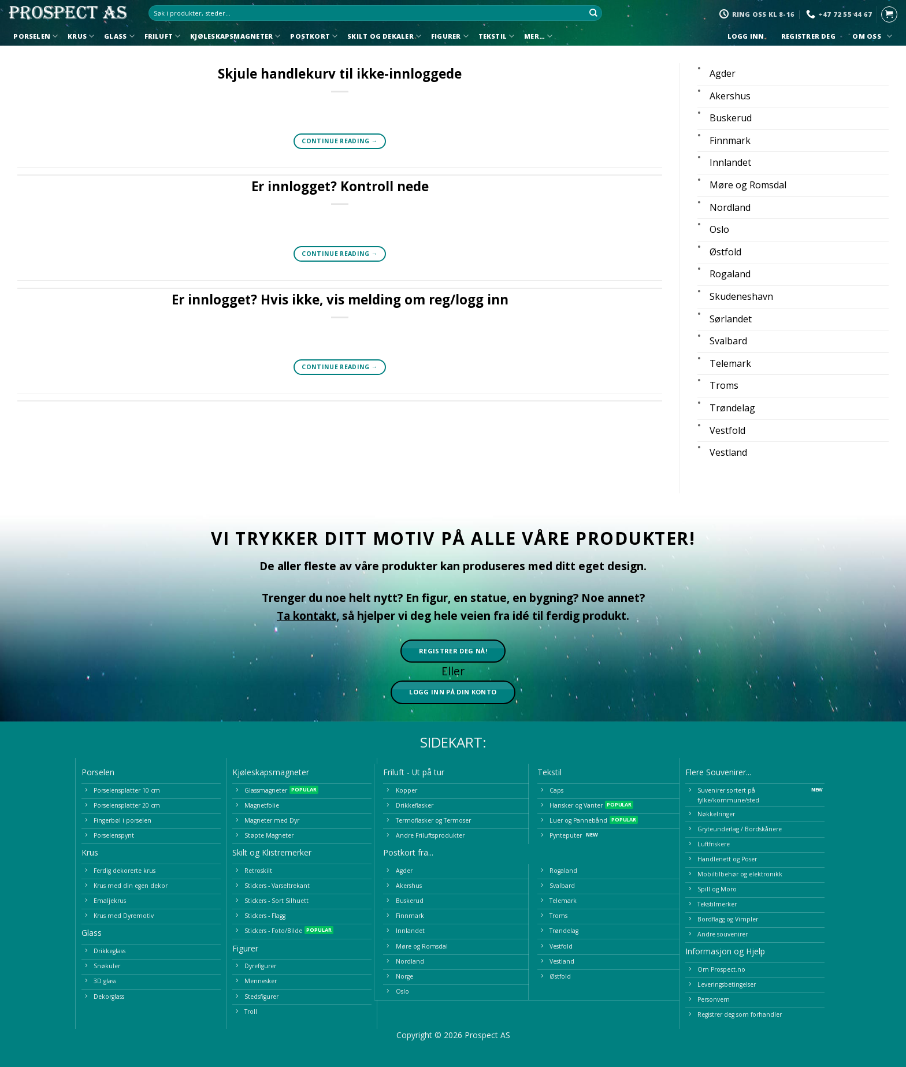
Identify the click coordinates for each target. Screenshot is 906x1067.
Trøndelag (732, 407)
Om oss (871, 36)
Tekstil (496, 36)
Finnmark (730, 140)
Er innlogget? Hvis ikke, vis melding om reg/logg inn (340, 299)
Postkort (313, 36)
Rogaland (730, 273)
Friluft (162, 36)
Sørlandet (731, 319)
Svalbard (728, 340)
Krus (81, 36)
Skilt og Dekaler (384, 36)
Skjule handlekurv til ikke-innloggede (340, 74)
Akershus (730, 96)
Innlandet (730, 162)
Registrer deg (809, 36)
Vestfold (727, 430)
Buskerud (731, 117)
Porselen (35, 36)
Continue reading (339, 141)
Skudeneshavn (741, 296)
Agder (723, 73)
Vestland (728, 452)
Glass (119, 36)
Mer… (538, 36)
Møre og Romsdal (748, 185)
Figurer (450, 36)
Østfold (725, 252)
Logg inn (745, 36)
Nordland (730, 207)
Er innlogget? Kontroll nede (340, 186)
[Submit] (594, 13)
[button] (889, 14)
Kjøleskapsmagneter (235, 36)
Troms (724, 385)
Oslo (719, 229)
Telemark (730, 363)
